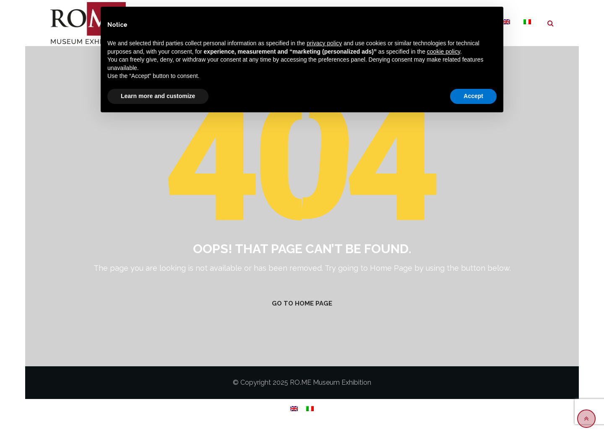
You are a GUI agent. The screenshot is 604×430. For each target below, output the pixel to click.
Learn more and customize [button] (158, 96)
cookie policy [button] (443, 51)
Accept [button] (473, 96)
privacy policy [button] (324, 43)
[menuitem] (527, 22)
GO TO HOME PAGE (302, 303)
